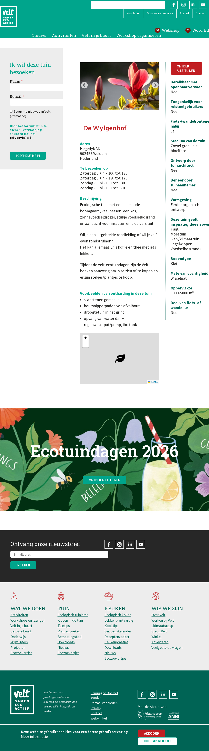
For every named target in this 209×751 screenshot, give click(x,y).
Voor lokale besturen (160, 13)
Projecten (17, 647)
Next (155, 85)
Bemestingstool (70, 636)
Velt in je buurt (96, 35)
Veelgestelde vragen (166, 647)
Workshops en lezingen (27, 620)
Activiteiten (64, 35)
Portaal (184, 13)
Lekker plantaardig (118, 620)
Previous (84, 85)
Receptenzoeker (116, 636)
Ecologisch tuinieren (73, 614)
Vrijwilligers (19, 642)
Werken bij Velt (162, 620)
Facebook (174, 5)
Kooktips (111, 625)
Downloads (66, 642)
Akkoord (151, 733)
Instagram (183, 5)
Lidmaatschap (162, 625)
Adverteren (159, 642)
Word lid (200, 30)
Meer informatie (34, 736)
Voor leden (133, 13)
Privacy (96, 708)
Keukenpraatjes (116, 642)
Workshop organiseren (138, 35)
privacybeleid (20, 138)
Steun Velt (159, 631)
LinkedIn (193, 5)
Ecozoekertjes (21, 652)
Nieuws (38, 35)
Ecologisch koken (117, 614)
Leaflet (153, 382)
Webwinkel (99, 718)
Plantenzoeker (69, 631)
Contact (201, 13)
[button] (120, 358)
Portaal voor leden (104, 703)
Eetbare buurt (20, 631)
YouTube (203, 5)
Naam (15, 81)
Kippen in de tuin (70, 620)
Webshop (171, 30)
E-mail (16, 96)
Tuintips (64, 625)
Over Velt (158, 614)
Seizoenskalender (117, 631)
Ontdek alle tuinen (186, 68)
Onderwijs (18, 636)
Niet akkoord (157, 741)
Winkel (156, 636)
